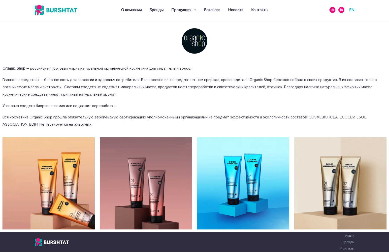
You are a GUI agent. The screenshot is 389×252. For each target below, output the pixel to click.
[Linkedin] (341, 10)
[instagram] (332, 10)
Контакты (259, 9)
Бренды (156, 9)
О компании (131, 9)
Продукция (181, 9)
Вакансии (212, 9)
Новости (235, 9)
